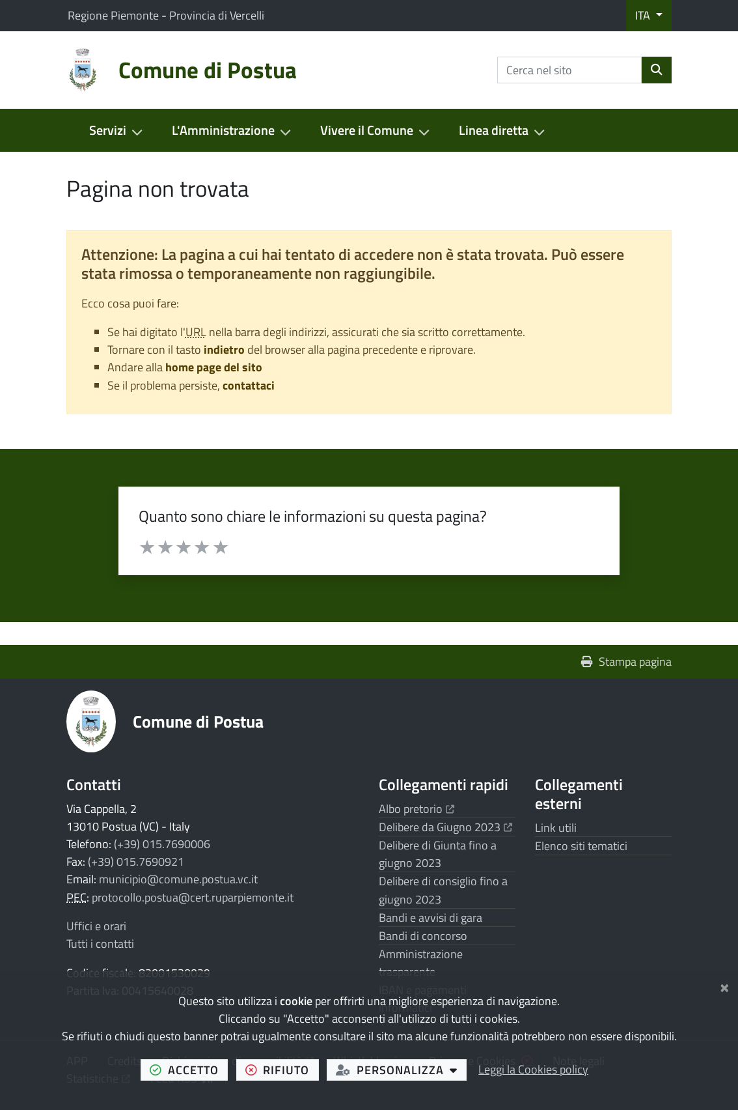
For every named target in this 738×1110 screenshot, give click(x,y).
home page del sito (213, 367)
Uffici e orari (96, 926)
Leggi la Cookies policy (533, 1069)
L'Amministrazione (223, 130)
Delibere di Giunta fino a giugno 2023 (438, 854)
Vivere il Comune (366, 130)
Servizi (107, 130)
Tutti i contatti (100, 943)
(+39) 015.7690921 (136, 861)
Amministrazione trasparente (421, 962)
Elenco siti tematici (581, 846)
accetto (189, 1069)
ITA (644, 15)
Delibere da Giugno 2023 (445, 827)
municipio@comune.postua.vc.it (178, 879)
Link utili (556, 827)
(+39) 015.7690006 (162, 844)
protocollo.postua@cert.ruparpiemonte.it (193, 897)
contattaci (249, 385)
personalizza (401, 1069)
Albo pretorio (416, 809)
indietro (224, 349)
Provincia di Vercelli (216, 15)
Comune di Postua (198, 721)
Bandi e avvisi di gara (430, 917)
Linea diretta (493, 130)
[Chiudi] (725, 985)
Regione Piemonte (114, 15)
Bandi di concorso (423, 936)
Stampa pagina (626, 661)
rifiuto (282, 1069)
